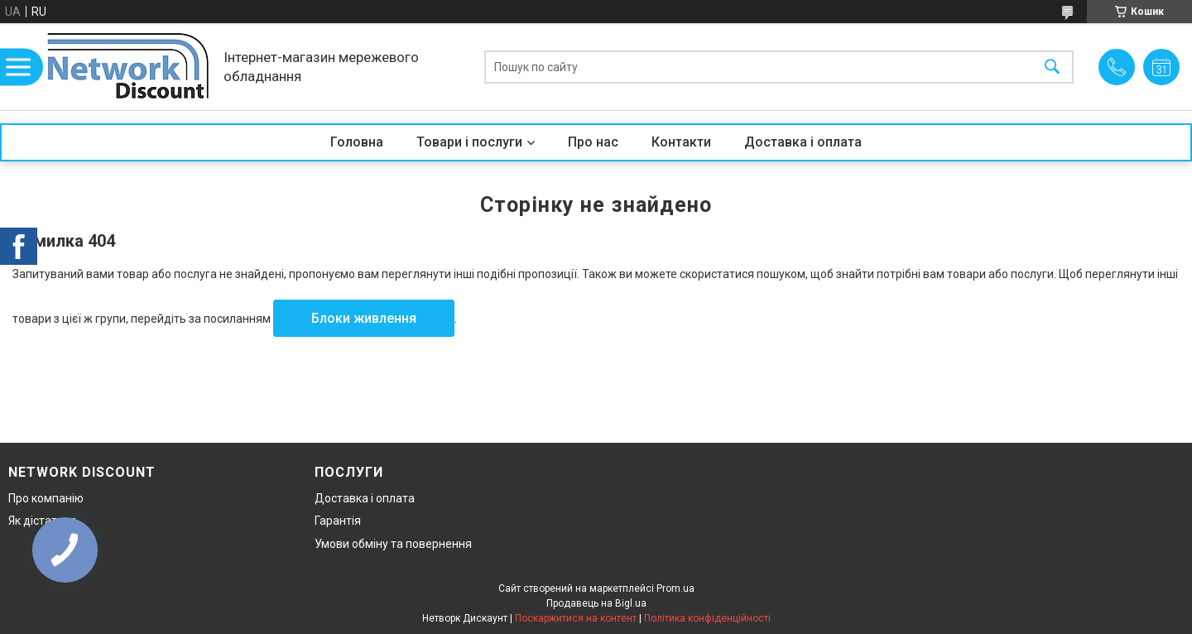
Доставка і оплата (803, 142)
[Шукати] (1052, 66)
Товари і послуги (469, 142)
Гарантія (338, 520)
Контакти (681, 142)
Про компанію (46, 498)
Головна (356, 142)
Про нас (593, 142)
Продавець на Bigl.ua (596, 603)
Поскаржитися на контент (576, 618)
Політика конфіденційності (707, 618)
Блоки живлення (363, 318)
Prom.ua (675, 588)
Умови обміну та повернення (393, 543)
